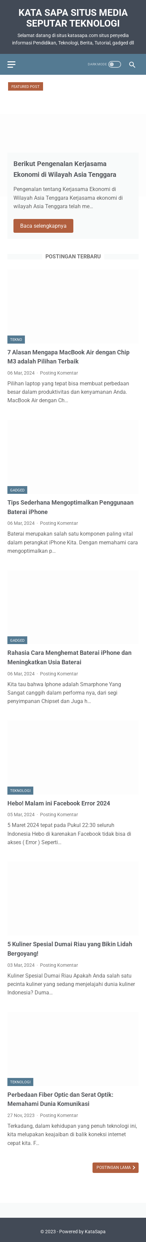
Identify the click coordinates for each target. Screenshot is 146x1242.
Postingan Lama (114, 1167)
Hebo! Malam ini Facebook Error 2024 (58, 803)
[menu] (11, 64)
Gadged (17, 490)
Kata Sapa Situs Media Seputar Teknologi (73, 18)
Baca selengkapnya (43, 226)
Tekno (16, 340)
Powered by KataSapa (82, 1231)
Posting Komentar (59, 373)
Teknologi (20, 791)
